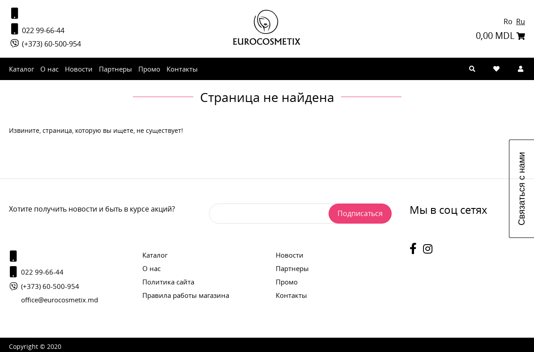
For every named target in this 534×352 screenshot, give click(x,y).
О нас (49, 68)
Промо (149, 68)
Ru (520, 21)
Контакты (182, 68)
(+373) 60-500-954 (45, 44)
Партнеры (115, 68)
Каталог (21, 68)
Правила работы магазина (185, 295)
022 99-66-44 (36, 29)
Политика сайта (168, 281)
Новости (79, 68)
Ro (509, 21)
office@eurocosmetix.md (59, 299)
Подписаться (360, 213)
